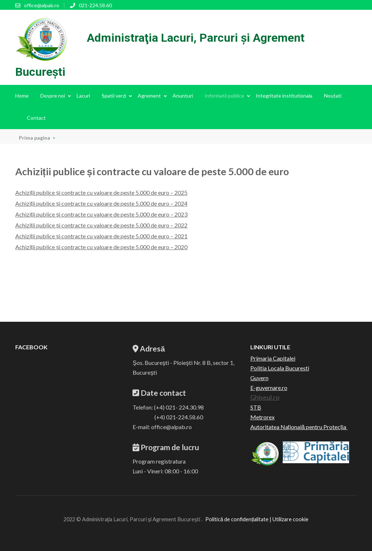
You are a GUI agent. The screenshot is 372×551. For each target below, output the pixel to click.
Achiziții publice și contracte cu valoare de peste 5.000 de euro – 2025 (101, 192)
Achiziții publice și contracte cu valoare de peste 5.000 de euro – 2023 (101, 214)
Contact (36, 118)
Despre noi (52, 95)
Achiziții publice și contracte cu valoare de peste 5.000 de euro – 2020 (101, 246)
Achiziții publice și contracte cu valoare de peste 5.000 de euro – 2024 (101, 203)
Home (22, 95)
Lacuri (83, 95)
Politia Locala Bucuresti (279, 368)
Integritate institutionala (284, 95)
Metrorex (262, 417)
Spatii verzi (114, 95)
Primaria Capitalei (272, 358)
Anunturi (183, 95)
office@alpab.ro (41, 5)
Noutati (332, 95)
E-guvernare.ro (268, 387)
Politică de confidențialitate (236, 519)
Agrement (149, 95)
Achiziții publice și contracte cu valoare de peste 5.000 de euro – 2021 (101, 236)
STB (255, 407)
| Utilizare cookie (288, 519)
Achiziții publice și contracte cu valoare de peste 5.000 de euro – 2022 (101, 225)
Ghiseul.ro (264, 397)
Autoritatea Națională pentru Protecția (299, 426)
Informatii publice (224, 95)
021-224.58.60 (95, 5)
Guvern (259, 377)
